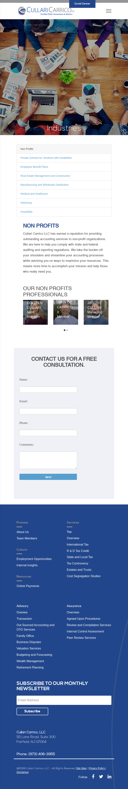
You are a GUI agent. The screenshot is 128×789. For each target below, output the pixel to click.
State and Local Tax (80, 557)
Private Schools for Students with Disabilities (46, 157)
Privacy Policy (97, 768)
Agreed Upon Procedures (83, 618)
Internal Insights (27, 565)
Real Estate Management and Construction (45, 175)
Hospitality (26, 211)
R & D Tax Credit (78, 550)
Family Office (25, 635)
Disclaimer (23, 772)
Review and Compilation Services (89, 625)
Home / (29, 25)
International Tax (78, 544)
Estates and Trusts (79, 569)
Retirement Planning (30, 667)
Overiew (22, 612)
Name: (23, 379)
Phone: (23, 423)
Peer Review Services (81, 637)
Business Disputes (29, 642)
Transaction (24, 618)
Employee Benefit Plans (34, 166)
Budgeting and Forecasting (34, 654)
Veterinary (26, 202)
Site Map (81, 768)
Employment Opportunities (34, 559)
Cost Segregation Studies (83, 576)
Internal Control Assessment (85, 631)
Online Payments (28, 586)
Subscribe (32, 711)
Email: (23, 401)
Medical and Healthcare (34, 193)
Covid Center (82, 3)
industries (40, 25)
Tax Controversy (77, 563)
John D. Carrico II (65, 307)
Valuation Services (29, 648)
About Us (23, 532)
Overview (73, 538)
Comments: (26, 444)
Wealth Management (30, 661)
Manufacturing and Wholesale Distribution (44, 184)
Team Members (27, 538)
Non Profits (26, 148)
